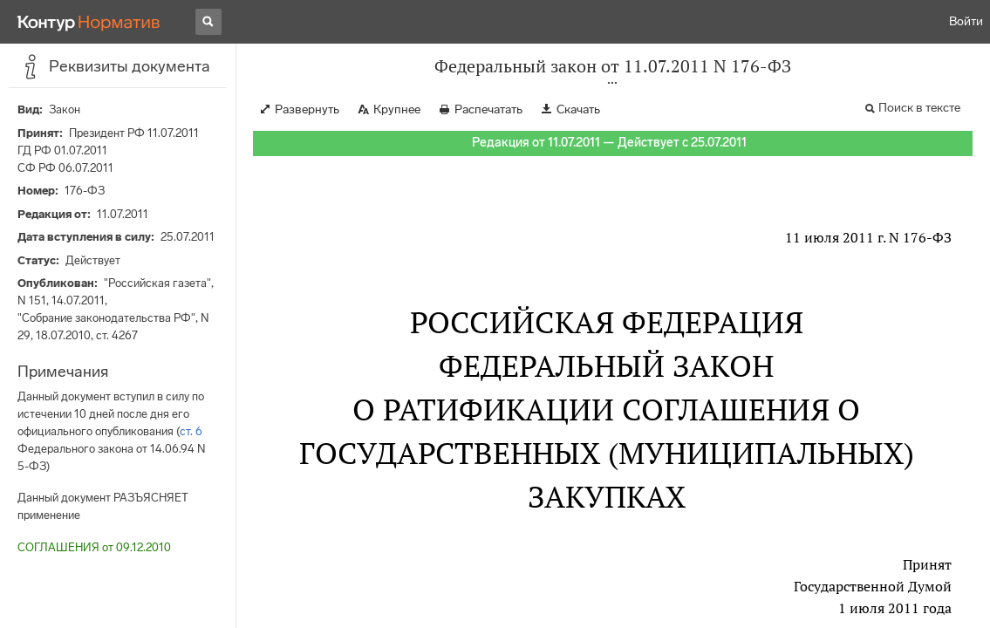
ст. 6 (191, 431)
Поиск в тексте (919, 107)
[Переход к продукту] (88, 22)
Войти (966, 21)
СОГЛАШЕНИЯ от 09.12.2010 (94, 547)
